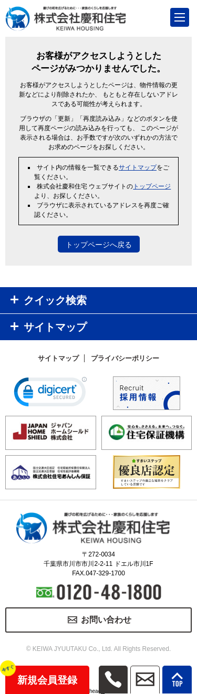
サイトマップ (138, 167)
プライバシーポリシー (125, 358)
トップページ (152, 186)
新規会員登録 (41, 676)
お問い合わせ (106, 619)
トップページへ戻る (99, 244)
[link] (50, 394)
